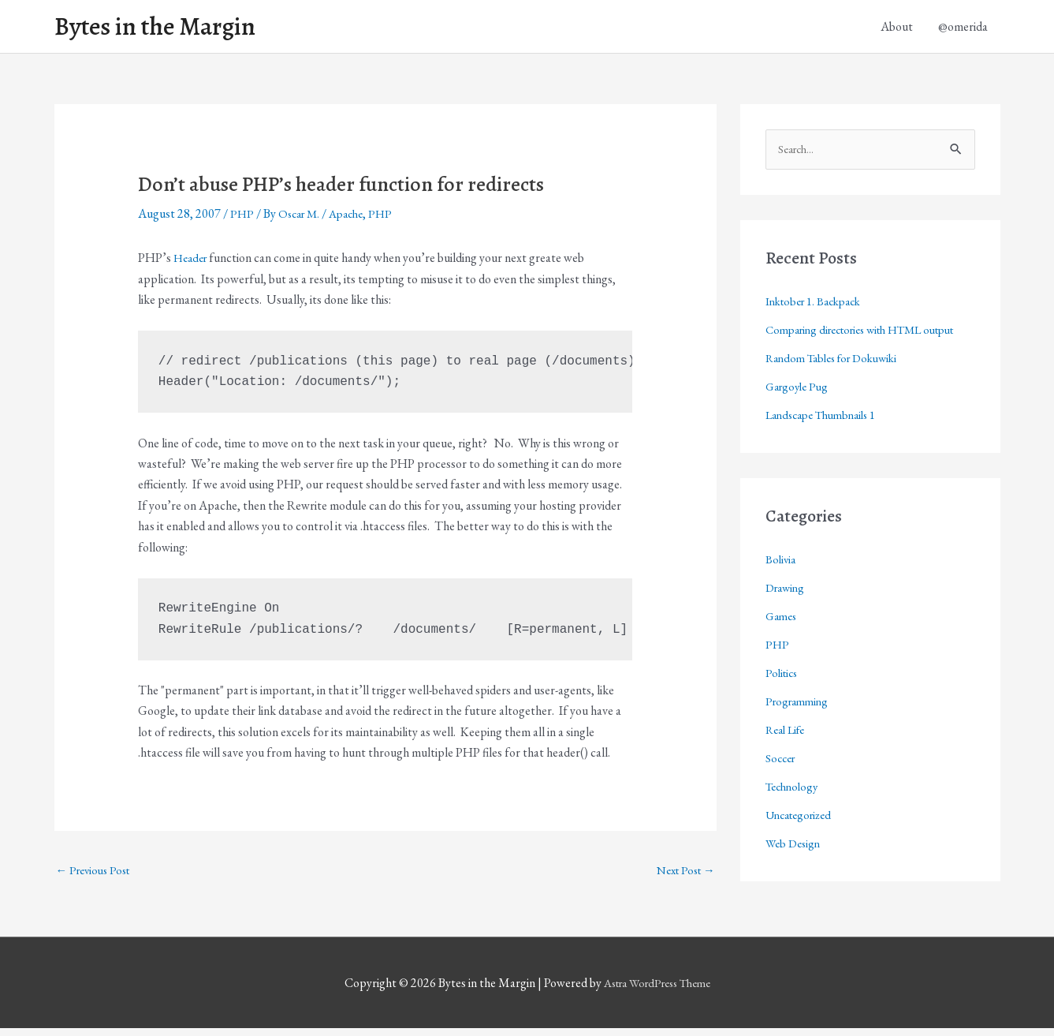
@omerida (963, 29)
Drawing (787, 619)
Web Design (795, 874)
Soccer (782, 789)
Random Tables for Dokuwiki (838, 389)
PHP (242, 219)
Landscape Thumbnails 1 (827, 446)
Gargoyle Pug (799, 418)
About (897, 29)
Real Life (787, 761)
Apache (354, 219)
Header (192, 263)
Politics (783, 704)
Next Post (682, 876)
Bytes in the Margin (166, 29)
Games (782, 647)
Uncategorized (802, 846)
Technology (794, 818)
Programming (799, 732)
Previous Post (97, 876)
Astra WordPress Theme (656, 990)
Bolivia (781, 590)
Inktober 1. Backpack (818, 307)
